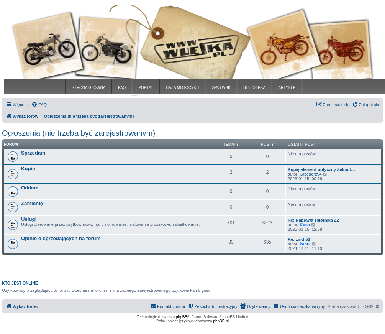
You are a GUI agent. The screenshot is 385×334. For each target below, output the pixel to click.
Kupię (28, 168)
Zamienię (32, 203)
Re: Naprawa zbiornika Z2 (313, 220)
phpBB (181, 317)
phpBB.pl (221, 321)
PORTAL (145, 88)
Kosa (305, 224)
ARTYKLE (286, 88)
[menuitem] (39, 104)
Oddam (29, 188)
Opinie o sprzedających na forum (60, 238)
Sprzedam (33, 153)
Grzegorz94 (310, 174)
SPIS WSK (221, 88)
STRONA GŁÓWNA (88, 88)
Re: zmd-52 (299, 239)
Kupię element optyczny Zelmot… (321, 169)
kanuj (305, 244)
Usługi (28, 219)
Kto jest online (20, 283)
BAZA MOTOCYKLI (182, 88)
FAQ (122, 88)
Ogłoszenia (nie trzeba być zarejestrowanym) (78, 133)
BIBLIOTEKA (254, 88)
